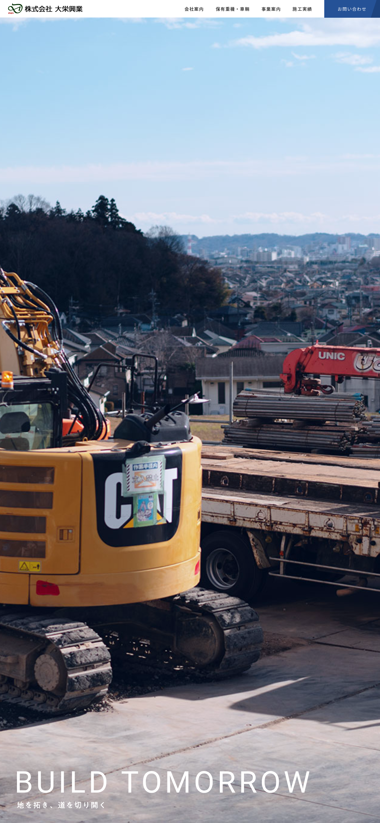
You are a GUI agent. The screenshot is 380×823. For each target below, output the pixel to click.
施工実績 (302, 9)
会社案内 (194, 9)
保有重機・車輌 (233, 9)
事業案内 (271, 9)
